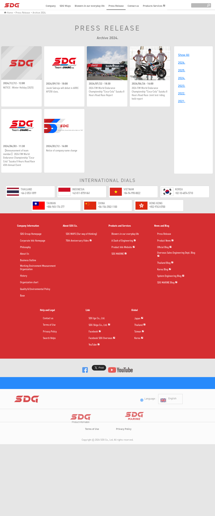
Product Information (80, 438)
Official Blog (164, 247)
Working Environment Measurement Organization (38, 268)
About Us (24, 254)
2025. (181, 70)
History (23, 276)
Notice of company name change (61, 150)
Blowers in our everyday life (90, 6)
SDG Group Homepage (31, 234)
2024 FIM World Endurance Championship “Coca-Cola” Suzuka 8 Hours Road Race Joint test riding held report (149, 93)
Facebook (95, 331)
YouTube (94, 345)
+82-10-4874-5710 (184, 193)
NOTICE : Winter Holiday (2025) (18, 88)
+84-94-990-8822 (132, 193)
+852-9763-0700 (157, 207)
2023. (181, 86)
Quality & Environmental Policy (35, 289)
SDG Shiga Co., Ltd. (99, 325)
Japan (138, 318)
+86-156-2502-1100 (107, 207)
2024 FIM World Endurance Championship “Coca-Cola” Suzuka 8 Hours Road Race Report (106, 91)
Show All (183, 55)
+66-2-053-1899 (28, 193)
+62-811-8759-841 (81, 193)
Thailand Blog (165, 264)
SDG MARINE (119, 254)
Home (8, 12)
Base (22, 295)
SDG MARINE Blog (167, 284)
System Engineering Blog (170, 277)
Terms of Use (49, 325)
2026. (181, 63)
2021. (181, 101)
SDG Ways (65, 6)
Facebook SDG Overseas (102, 338)
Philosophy (25, 247)
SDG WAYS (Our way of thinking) (81, 234)
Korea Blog (164, 270)
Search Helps (49, 338)
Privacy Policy (50, 331)
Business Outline (28, 260)
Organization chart (29, 282)
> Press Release (22, 12)
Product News (165, 241)
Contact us (133, 6)
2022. (181, 93)
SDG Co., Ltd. (106, 455)
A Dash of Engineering (123, 241)
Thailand (140, 325)
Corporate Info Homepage (32, 241)
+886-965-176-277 (55, 207)
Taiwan (139, 331)
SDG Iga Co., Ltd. (97, 318)
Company (51, 6)
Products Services (154, 6)
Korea (138, 338)
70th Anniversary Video (79, 241)
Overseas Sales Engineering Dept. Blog (176, 254)
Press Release (116, 6)
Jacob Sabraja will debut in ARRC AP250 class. (62, 89)
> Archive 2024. (38, 12)
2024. (181, 78)
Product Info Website (123, 247)
